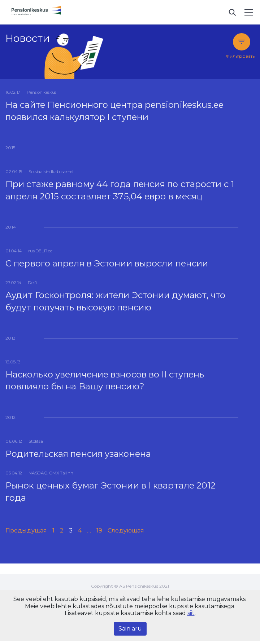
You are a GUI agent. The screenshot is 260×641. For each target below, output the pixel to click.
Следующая (126, 530)
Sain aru (130, 628)
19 (99, 530)
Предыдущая (26, 530)
